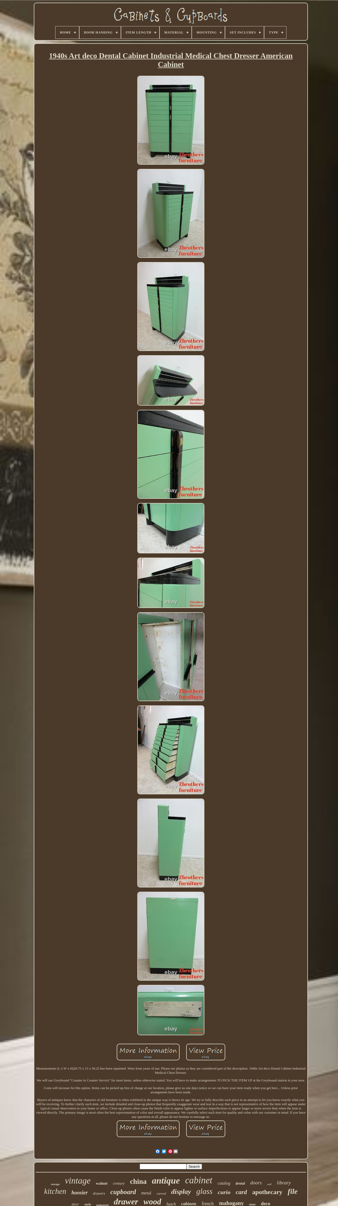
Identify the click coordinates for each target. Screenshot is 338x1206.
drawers (99, 1193)
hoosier (80, 1192)
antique (166, 1180)
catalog (224, 1183)
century (119, 1183)
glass (204, 1191)
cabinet (198, 1180)
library (284, 1182)
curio (224, 1192)
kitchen (55, 1191)
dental (240, 1183)
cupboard (123, 1191)
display (181, 1191)
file (293, 1191)
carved (161, 1193)
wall (269, 1184)
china (138, 1181)
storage (55, 1184)
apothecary (267, 1192)
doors (256, 1182)
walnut (101, 1183)
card (241, 1192)
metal (146, 1192)
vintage (78, 1180)
